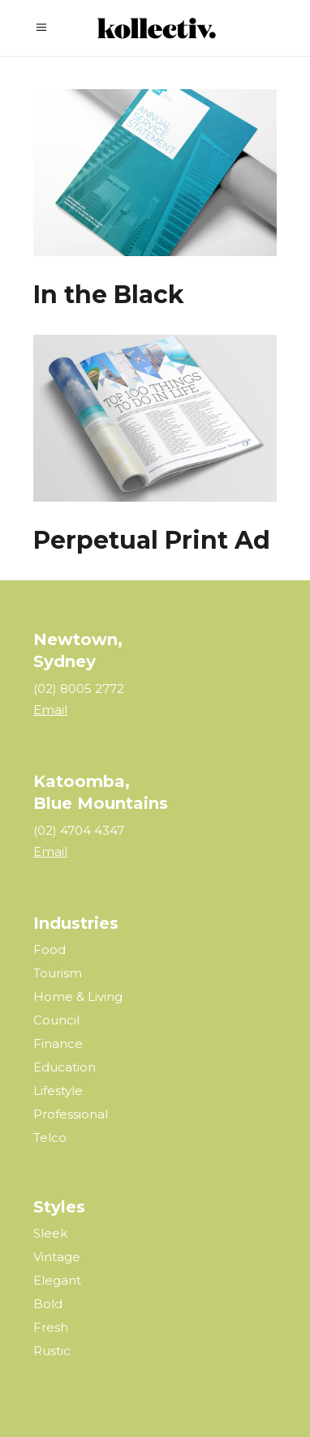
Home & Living (78, 996)
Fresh (50, 1327)
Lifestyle (58, 1090)
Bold (47, 1303)
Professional (70, 1114)
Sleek (50, 1233)
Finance (58, 1043)
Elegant (57, 1280)
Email (50, 709)
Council (56, 1020)
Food (49, 949)
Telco (50, 1137)
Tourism (57, 973)
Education (64, 1067)
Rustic (52, 1350)
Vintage (56, 1256)
